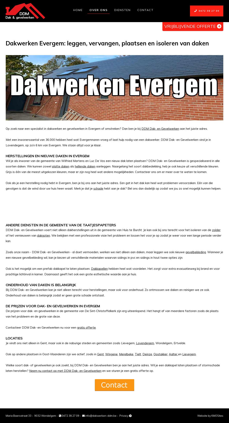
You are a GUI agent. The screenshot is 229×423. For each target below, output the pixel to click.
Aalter (173, 354)
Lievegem (189, 354)
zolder (216, 230)
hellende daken (85, 166)
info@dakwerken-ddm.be (99, 415)
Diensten (122, 10)
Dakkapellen (99, 269)
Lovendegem (145, 343)
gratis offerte (86, 327)
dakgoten (43, 235)
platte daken (60, 166)
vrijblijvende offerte (192, 26)
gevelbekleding (195, 252)
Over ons (98, 10)
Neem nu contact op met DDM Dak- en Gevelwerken (65, 371)
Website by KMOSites (210, 415)
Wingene (111, 354)
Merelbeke (126, 354)
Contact (145, 10)
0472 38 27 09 (206, 10)
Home (78, 10)
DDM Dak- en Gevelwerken (160, 129)
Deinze (147, 354)
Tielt (138, 354)
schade (98, 188)
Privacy (125, 415)
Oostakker (161, 354)
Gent (100, 354)
